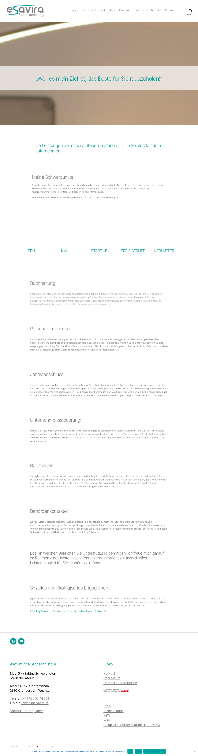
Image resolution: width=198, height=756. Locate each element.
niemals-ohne (114, 711)
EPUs (112, 10)
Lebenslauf (89, 10)
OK (130, 751)
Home (75, 10)
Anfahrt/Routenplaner (26, 711)
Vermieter (141, 10)
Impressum (112, 678)
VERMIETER (166, 241)
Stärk (107, 706)
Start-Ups (156, 10)
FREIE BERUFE (133, 241)
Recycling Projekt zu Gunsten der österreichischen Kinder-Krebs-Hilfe (87, 602)
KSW (107, 715)
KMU (65, 241)
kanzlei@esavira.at (35, 703)
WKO (107, 720)
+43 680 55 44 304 (36, 698)
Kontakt (169, 10)
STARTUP (99, 241)
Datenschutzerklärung (120, 683)
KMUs (102, 10)
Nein (138, 751)
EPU (31, 241)
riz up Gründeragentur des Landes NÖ (132, 725)
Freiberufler (125, 10)
